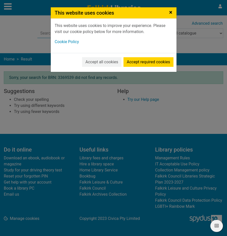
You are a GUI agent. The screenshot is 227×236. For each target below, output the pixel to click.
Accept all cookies (101, 62)
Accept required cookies (148, 62)
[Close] (170, 12)
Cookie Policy (67, 41)
